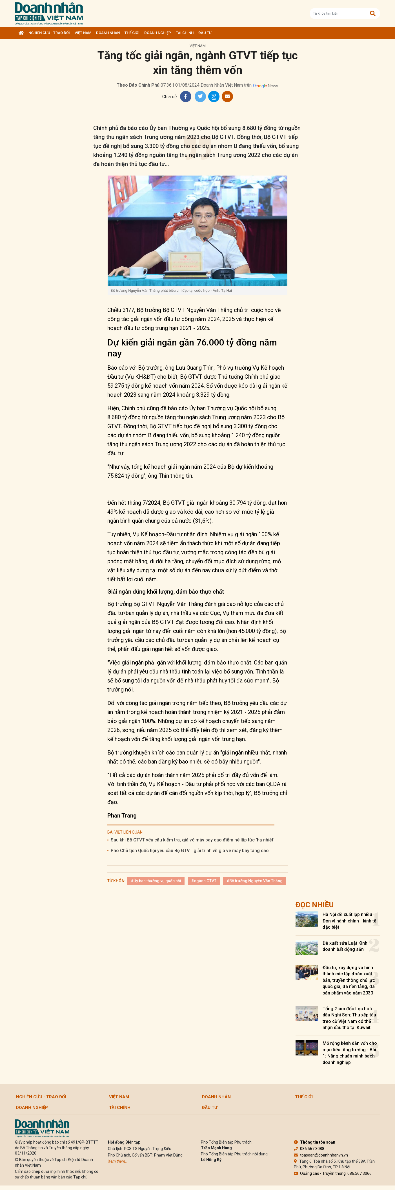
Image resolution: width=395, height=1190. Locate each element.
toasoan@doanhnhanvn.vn (321, 1155)
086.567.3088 (309, 1148)
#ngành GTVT (203, 881)
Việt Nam (83, 33)
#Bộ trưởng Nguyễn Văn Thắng (255, 881)
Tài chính (185, 33)
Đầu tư (205, 33)
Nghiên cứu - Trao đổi (49, 33)
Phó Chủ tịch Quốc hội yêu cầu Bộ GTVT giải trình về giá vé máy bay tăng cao (190, 850)
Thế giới (132, 33)
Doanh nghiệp (157, 33)
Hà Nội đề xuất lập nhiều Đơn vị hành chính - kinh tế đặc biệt (349, 921)
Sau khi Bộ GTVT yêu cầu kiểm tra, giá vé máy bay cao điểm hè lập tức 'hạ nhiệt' (192, 840)
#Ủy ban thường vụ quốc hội (156, 881)
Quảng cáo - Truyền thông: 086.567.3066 (333, 1173)
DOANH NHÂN (108, 33)
